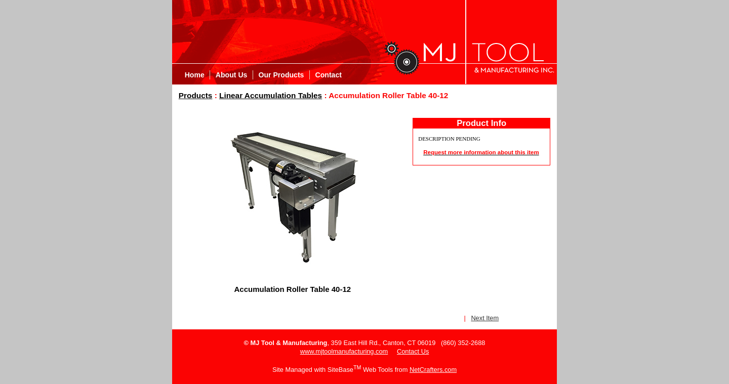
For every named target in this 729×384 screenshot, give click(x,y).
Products (196, 95)
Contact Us (413, 351)
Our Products (281, 75)
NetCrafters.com (433, 369)
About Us (232, 75)
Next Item (485, 318)
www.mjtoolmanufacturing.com (344, 351)
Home (195, 75)
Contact (328, 75)
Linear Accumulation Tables (270, 95)
